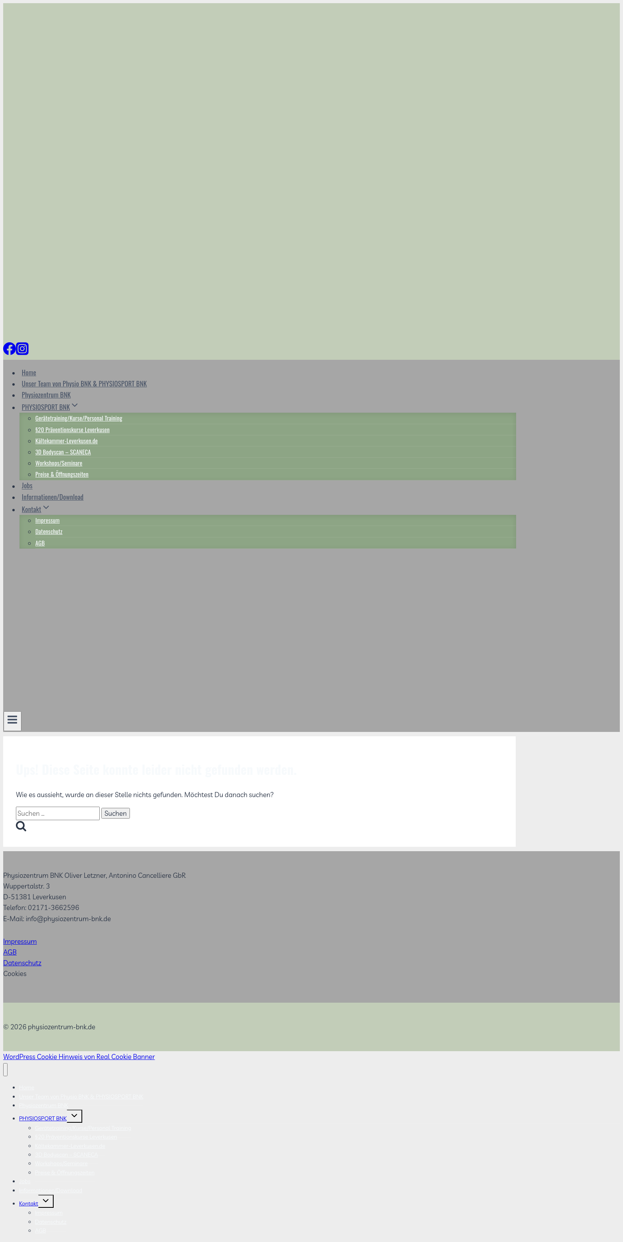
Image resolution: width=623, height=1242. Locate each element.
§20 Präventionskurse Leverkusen (72, 429)
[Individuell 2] (33, 351)
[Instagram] (22, 351)
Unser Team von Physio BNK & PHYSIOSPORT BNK (84, 383)
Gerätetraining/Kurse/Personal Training (78, 417)
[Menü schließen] (5, 1069)
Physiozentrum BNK (46, 395)
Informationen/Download (52, 497)
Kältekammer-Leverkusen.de (66, 440)
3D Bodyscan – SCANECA (63, 451)
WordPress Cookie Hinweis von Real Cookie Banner (79, 1056)
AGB (40, 542)
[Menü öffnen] (12, 721)
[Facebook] (9, 351)
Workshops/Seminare (58, 462)
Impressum (47, 520)
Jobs (27, 486)
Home (29, 372)
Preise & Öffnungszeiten (62, 474)
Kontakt (28, 1203)
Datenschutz (48, 531)
